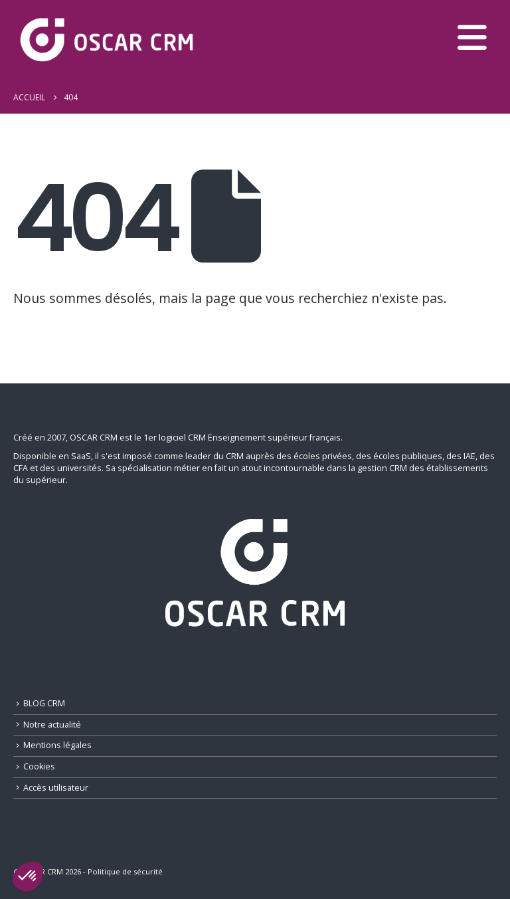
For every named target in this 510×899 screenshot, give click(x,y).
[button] (28, 876)
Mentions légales (57, 745)
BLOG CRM (44, 703)
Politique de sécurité (125, 871)
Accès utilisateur (55, 787)
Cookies (39, 766)
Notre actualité (52, 724)
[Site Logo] (106, 41)
